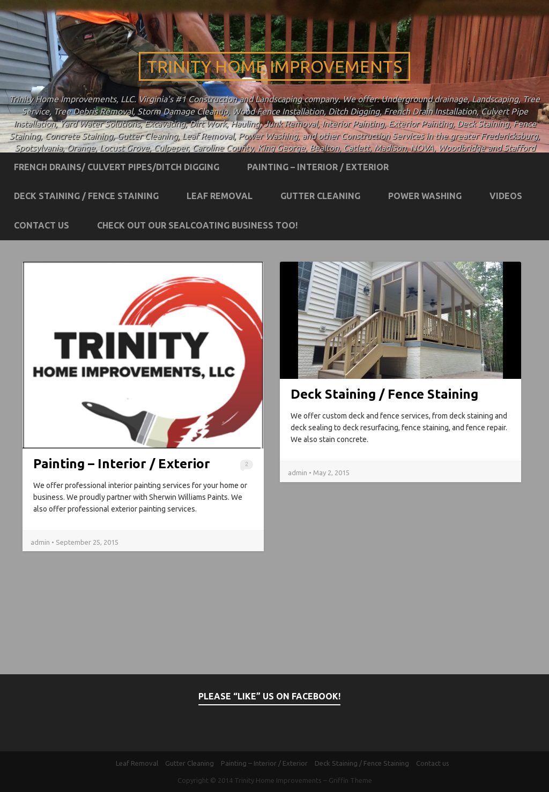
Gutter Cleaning (320, 196)
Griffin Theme (350, 780)
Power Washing (425, 196)
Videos (505, 196)
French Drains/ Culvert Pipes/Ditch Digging (116, 167)
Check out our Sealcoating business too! (197, 225)
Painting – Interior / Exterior (318, 167)
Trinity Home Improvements (274, 66)
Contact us (41, 225)
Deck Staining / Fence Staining (86, 196)
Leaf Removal (220, 196)
